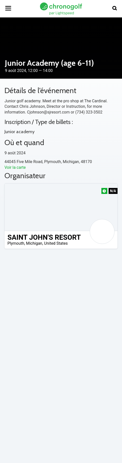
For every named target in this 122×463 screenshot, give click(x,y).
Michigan (34, 243)
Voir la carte (15, 167)
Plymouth (15, 243)
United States (56, 243)
